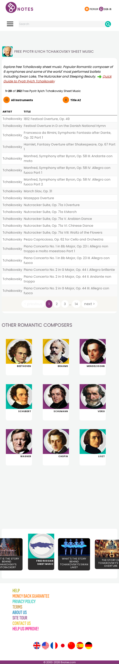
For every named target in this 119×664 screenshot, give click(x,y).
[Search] (108, 24)
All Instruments (22, 100)
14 (76, 304)
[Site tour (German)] (89, 646)
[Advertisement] (59, 37)
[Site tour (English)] (37, 646)
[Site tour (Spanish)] (80, 646)
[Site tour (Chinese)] (71, 646)
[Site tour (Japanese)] (63, 646)
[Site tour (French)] (54, 646)
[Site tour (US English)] (45, 646)
